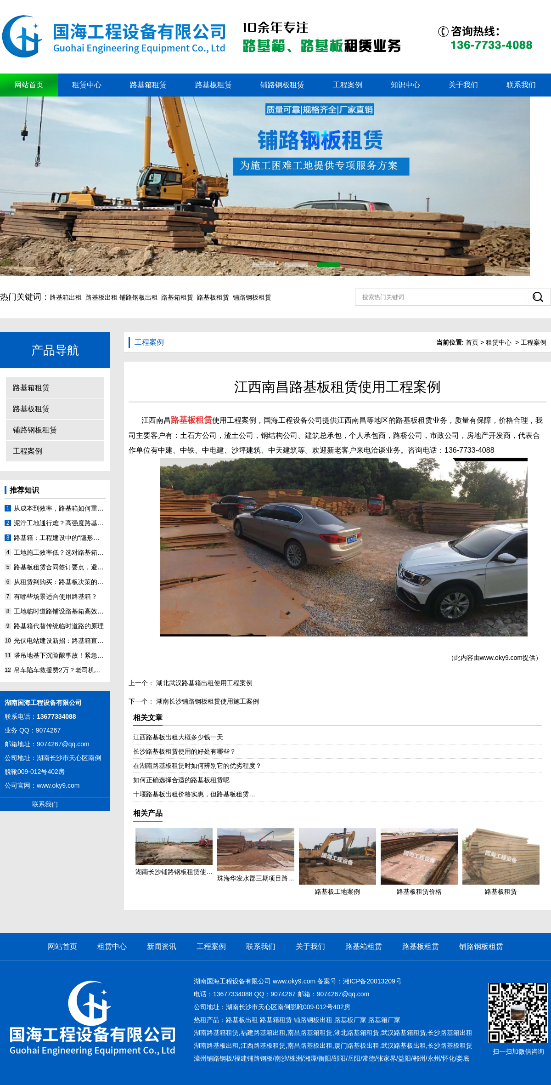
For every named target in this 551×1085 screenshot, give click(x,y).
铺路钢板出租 (138, 297)
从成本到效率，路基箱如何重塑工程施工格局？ (60, 508)
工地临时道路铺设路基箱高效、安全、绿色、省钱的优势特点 (60, 611)
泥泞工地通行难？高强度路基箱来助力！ (60, 523)
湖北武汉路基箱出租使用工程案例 (203, 683)
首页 (472, 342)
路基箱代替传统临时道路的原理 (59, 626)
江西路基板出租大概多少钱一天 (178, 737)
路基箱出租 (66, 297)
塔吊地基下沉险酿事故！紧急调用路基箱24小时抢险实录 (60, 655)
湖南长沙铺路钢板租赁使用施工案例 (206, 701)
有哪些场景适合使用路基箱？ (55, 596)
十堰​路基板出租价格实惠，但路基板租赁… (194, 794)
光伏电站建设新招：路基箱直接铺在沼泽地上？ (60, 640)
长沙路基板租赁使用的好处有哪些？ (184, 751)
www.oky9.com (58, 785)
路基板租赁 (213, 85)
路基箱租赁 (148, 85)
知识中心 (405, 85)
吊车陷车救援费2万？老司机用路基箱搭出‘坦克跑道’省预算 (60, 670)
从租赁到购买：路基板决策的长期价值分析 (60, 581)
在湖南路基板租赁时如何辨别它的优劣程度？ (197, 765)
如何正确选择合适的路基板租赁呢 (181, 780)
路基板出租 (101, 297)
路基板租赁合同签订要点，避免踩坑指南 (60, 567)
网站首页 (29, 85)
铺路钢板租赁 (282, 85)
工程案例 (347, 85)
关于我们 (463, 85)
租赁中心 (86, 85)
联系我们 (521, 85)
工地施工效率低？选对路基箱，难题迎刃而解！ (60, 552)
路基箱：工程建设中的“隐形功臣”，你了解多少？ (60, 537)
